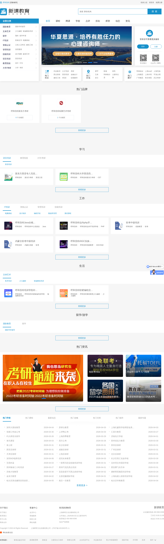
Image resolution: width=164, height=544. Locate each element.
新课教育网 (34, 540)
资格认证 (7, 45)
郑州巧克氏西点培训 (67, 467)
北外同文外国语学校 (120, 463)
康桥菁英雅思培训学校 (120, 472)
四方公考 (63, 441)
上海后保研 (64, 454)
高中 (17, 63)
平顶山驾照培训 (157, 74)
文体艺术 (7, 31)
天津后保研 (11, 454)
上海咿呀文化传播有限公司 (69, 512)
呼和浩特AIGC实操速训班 (81, 241)
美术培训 (8, 281)
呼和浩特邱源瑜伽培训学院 (35, 294)
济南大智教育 (12, 472)
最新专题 (142, 418)
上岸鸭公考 (64, 432)
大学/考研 (7, 68)
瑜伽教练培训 (28, 31)
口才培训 (65, 71)
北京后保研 (116, 454)
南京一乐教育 (65, 480)
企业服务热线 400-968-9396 (153, 512)
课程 (58, 21)
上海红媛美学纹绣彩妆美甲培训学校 (126, 427)
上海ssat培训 (148, 71)
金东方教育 (11, 476)
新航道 (44, 540)
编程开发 (37, 213)
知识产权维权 (64, 522)
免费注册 (159, 2)
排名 (98, 21)
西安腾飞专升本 (118, 467)
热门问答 (97, 418)
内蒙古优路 (29, 245)
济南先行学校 (117, 436)
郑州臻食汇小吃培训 (15, 467)
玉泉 (96, 74)
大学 (17, 68)
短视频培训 (74, 78)
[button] (80, 62)
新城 (105, 71)
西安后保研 (11, 449)
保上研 (9, 445)
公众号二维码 (156, 63)
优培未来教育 (65, 458)
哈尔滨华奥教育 (118, 480)
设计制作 (22, 213)
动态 (118, 21)
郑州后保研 (116, 445)
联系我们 (3, 516)
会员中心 (33, 512)
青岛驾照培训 (148, 78)
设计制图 (18, 54)
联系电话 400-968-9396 (68, 519)
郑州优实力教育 (118, 441)
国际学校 (125, 540)
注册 (156, 47)
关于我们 (3, 512)
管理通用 (18, 49)
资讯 (127, 21)
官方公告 (3, 519)
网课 (68, 21)
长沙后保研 (64, 445)
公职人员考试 (20, 45)
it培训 (64, 78)
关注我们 (143, 63)
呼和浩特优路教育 (86, 245)
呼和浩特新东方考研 (87, 177)
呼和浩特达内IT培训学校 (89, 226)
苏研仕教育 (64, 427)
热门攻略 (74, 418)
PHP (102, 226)
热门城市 (119, 418)
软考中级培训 (132, 222)
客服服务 (33, 516)
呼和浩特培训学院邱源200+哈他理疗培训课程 (26, 290)
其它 (96, 78)
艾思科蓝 (10, 463)
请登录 (151, 2)
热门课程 (29, 418)
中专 (21, 63)
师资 (108, 21)
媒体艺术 (26, 54)
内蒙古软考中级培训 (25, 241)
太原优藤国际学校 (66, 476)
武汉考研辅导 (157, 78)
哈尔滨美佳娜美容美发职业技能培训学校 (22, 480)
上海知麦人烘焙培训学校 (121, 476)
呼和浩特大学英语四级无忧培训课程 (82, 173)
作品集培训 (57, 71)
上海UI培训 (148, 74)
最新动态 (52, 418)
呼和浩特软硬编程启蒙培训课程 (82, 290)
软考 (146, 226)
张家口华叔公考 (13, 432)
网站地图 (33, 522)
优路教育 (138, 226)
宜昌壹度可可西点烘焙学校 (70, 472)
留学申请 (23, 36)
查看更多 (82, 130)
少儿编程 (18, 31)
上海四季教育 (65, 436)
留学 (5, 36)
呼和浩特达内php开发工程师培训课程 (81, 222)
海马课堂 (10, 441)
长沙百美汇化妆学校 (120, 458)
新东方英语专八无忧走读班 (26, 173)
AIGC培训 (99, 245)
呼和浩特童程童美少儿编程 (90, 294)
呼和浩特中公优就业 (32, 226)
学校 (78, 21)
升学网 (135, 540)
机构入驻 (144, 2)
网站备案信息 (8, 532)
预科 (17, 36)
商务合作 (3, 522)
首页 (48, 21)
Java (44, 226)
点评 (88, 21)
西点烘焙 (57, 74)
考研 (21, 68)
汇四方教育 (116, 432)
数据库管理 (52, 213)
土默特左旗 (115, 75)
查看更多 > (82, 485)
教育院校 (7, 63)
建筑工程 (29, 45)
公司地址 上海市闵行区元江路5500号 (73, 516)
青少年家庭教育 (112, 540)
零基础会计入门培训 (139, 71)
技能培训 (7, 54)
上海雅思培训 (139, 74)
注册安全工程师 (57, 540)
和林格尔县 (107, 75)
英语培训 (18, 59)
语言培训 (7, 59)
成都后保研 (64, 449)
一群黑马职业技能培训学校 (70, 463)
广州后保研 (116, 449)
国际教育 (7, 27)
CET (99, 177)
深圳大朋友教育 (13, 427)
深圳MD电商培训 (14, 458)
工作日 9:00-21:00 (157, 515)
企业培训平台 (84, 540)
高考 (143, 540)
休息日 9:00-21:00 (157, 519)
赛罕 (96, 71)
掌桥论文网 (71, 540)
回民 (114, 71)
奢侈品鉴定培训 (19, 540)
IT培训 (5, 40)
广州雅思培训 (139, 78)
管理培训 (7, 49)
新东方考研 (29, 177)
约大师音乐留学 (13, 436)
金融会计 (74, 74)
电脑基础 (26, 40)
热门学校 (7, 418)
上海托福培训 (157, 71)
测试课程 (68, 213)
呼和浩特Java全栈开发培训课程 (25, 222)
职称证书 (18, 40)
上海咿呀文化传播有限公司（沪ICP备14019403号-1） (51, 528)
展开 (151, 540)
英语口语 (39, 177)
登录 (143, 46)
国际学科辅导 (20, 27)
